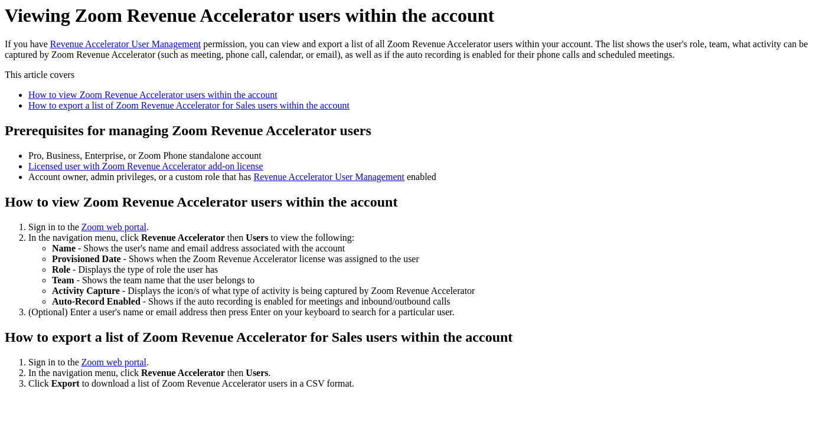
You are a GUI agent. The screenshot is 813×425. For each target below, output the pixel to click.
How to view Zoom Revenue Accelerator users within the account (152, 95)
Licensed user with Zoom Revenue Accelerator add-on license (145, 166)
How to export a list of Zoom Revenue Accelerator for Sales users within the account (189, 105)
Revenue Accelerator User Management (125, 44)
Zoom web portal (113, 227)
